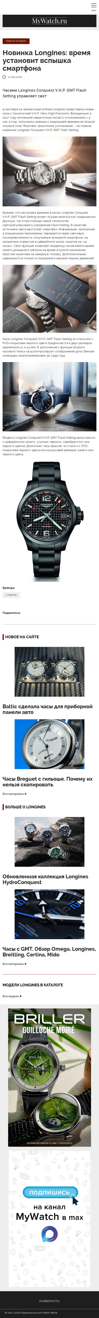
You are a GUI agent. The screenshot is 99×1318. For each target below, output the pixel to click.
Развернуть (49, 1301)
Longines (11, 594)
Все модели (11, 996)
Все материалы (13, 793)
